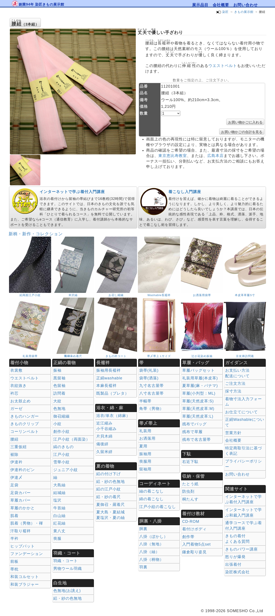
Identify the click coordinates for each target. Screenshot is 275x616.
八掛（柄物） (151, 559)
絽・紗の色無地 (67, 598)
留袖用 (145, 469)
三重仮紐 (18, 447)
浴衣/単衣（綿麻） (113, 416)
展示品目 (200, 5)
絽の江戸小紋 (108, 489)
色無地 (59, 408)
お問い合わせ (245, 5)
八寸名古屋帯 (151, 393)
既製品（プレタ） (112, 393)
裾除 (14, 454)
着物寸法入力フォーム (243, 402)
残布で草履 (192, 432)
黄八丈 (59, 531)
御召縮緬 (61, 416)
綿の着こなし (151, 499)
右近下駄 (190, 461)
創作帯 (188, 537)
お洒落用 (147, 438)
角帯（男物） (151, 408)
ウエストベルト (222, 66)
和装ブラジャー (24, 584)
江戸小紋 (61, 454)
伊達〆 (16, 477)
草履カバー (20, 500)
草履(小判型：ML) (198, 393)
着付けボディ (194, 529)
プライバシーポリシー (243, 464)
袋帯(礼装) (149, 370)
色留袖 (59, 385)
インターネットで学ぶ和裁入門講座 (243, 512)
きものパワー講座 (241, 549)
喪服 (57, 538)
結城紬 (59, 493)
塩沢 (57, 500)
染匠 (225, 12)
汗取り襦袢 (20, 531)
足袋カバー (20, 493)
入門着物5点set (196, 544)
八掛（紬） (149, 552)
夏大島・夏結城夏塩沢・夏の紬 (110, 515)
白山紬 (59, 516)
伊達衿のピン (22, 470)
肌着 (14, 516)
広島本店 (215, 156)
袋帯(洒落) (149, 378)
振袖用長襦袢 (108, 370)
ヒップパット (22, 546)
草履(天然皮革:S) (198, 401)
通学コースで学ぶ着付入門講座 (243, 526)
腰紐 (14, 439)
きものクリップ (24, 424)
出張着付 (233, 564)
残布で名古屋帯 (196, 439)
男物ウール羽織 (67, 568)
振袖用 (145, 454)
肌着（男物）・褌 (26, 523)
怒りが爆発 (235, 557)
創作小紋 (61, 431)
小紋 (57, 424)
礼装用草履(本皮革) (200, 378)
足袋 (14, 485)
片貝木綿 (104, 436)
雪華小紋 (61, 462)
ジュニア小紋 (65, 470)
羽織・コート (65, 561)
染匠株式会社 (237, 572)
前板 (14, 561)
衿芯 (14, 393)
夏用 (143, 446)
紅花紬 (59, 523)
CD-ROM (190, 521)
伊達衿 (16, 462)
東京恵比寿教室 (172, 156)
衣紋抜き (18, 385)
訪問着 (59, 393)
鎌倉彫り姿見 (194, 552)
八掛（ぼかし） (153, 536)
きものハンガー (24, 416)
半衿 (14, 538)
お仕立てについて (241, 412)
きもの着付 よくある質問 (237, 539)
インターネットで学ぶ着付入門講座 (72, 192)
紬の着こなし (151, 491)
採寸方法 (233, 391)
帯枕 (14, 569)
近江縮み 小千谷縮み (106, 426)
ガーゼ (16, 408)
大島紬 (59, 485)
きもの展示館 (244, 12)
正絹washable (109, 378)
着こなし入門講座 (184, 192)
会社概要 (221, 5)
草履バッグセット (198, 370)
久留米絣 (104, 452)
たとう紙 (190, 484)
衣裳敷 (16, 370)
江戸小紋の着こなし (157, 507)
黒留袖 (59, 378)
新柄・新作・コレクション (36, 233)
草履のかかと (22, 508)
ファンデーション (26, 554)
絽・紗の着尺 (108, 497)
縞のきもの (63, 447)
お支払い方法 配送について (237, 373)
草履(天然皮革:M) (198, 408)
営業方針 (233, 433)
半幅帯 (145, 401)
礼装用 (145, 431)
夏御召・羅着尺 (110, 504)
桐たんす (190, 499)
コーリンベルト (24, 431)
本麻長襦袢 (106, 385)
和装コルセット (24, 577)
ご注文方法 (235, 383)
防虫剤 (188, 491)
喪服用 (145, 461)
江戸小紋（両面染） (71, 439)
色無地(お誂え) (67, 591)
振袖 (57, 370)
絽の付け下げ (108, 474)
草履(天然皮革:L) (197, 416)
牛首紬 (59, 508)
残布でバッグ (194, 424)
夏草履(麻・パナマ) (200, 385)
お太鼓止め (20, 401)
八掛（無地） (151, 544)
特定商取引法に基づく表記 (243, 451)
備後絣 (102, 444)
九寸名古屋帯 (151, 385)
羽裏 (143, 567)
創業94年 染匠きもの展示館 (41, 4)
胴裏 (143, 529)
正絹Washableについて (244, 422)
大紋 (57, 401)
